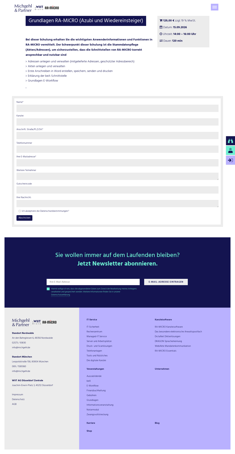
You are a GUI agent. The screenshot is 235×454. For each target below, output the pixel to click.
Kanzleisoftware (163, 320)
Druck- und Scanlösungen (99, 346)
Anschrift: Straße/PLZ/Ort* (29, 129)
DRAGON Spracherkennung (168, 341)
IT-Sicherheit (93, 327)
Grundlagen (92, 400)
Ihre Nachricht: (23, 197)
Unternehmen (162, 369)
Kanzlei (20, 116)
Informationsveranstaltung (100, 405)
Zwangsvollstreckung (97, 415)
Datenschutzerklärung (60, 295)
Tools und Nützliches (97, 356)
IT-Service (92, 320)
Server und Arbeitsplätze (99, 341)
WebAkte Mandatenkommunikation (173, 346)
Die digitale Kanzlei (96, 360)
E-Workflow (93, 386)
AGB (14, 404)
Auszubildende (94, 376)
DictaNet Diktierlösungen (167, 336)
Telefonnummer (24, 143)
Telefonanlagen (94, 351)
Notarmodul (93, 410)
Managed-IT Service (97, 336)
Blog (157, 423)
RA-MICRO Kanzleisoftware (169, 327)
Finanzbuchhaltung (96, 391)
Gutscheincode (24, 184)
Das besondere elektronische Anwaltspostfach (178, 332)
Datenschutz (18, 399)
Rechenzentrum (94, 332)
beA (89, 381)
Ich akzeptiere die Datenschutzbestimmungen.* (44, 211)
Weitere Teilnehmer (26, 170)
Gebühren (91, 395)
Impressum (17, 395)
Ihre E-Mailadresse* (26, 157)
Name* (19, 102)
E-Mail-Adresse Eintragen (166, 282)
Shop (89, 431)
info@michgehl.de (21, 348)
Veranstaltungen (95, 369)
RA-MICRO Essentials (165, 351)
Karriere (91, 423)
